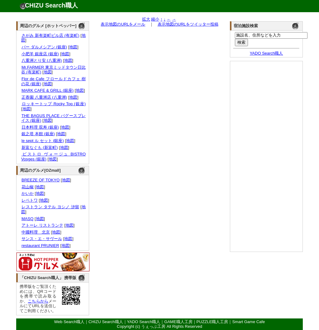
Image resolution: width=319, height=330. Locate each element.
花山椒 (27, 187)
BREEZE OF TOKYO (40, 180)
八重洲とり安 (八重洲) (41, 60)
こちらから (38, 301)
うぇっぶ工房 (153, 326)
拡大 (146, 19)
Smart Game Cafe (248, 321)
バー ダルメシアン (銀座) (44, 47)
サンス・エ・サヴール (41, 238)
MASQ (27, 218)
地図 (73, 47)
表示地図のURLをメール (123, 24)
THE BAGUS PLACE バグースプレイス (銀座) (53, 118)
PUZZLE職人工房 (212, 321)
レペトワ (29, 200)
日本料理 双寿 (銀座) (40, 127)
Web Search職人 (69, 321)
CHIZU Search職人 (51, 5)
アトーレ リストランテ (42, 225)
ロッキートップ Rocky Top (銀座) (53, 103)
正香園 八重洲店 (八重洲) (44, 97)
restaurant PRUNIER (40, 245)
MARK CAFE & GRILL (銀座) (47, 90)
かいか (27, 193)
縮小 (155, 19)
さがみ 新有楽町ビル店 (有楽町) (50, 35)
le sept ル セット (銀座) (42, 140)
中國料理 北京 (35, 232)
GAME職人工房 (178, 321)
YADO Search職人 (266, 53)
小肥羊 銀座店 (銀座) (40, 54)
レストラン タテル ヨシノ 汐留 (50, 206)
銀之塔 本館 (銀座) (38, 133)
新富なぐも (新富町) (39, 147)
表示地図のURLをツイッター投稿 (188, 24)
